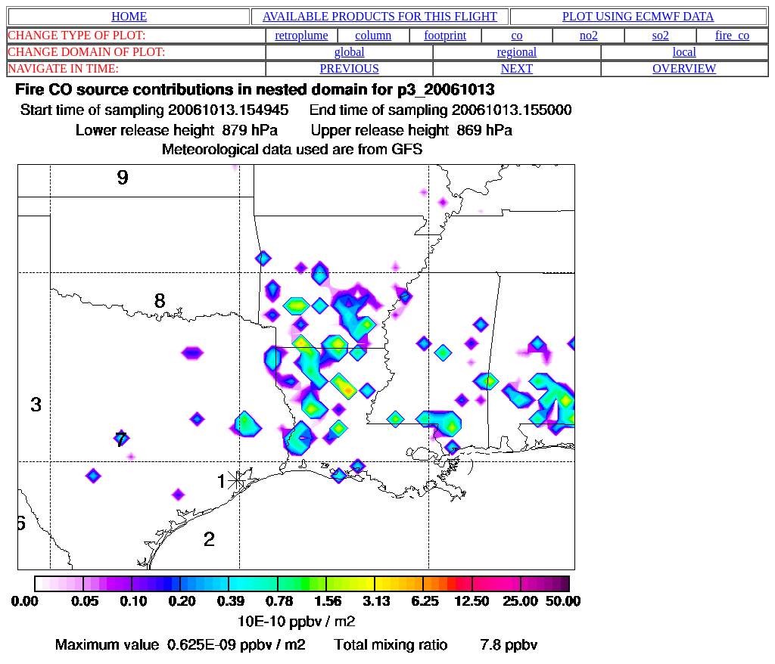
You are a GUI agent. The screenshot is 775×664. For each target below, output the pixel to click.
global (350, 51)
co (517, 35)
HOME (129, 16)
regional (517, 51)
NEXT (517, 68)
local (684, 51)
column (373, 35)
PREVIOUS (349, 68)
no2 (589, 35)
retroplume (301, 35)
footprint (445, 35)
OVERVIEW (684, 68)
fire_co (732, 35)
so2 (660, 35)
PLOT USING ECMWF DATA (638, 16)
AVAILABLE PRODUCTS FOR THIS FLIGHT (380, 16)
